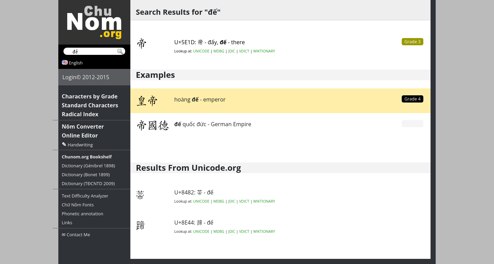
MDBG (218, 51)
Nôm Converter (83, 126)
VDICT (244, 51)
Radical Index (80, 114)
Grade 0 (412, 123)
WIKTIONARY (264, 51)
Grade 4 (412, 99)
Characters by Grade (90, 96)
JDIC (231, 51)
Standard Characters (90, 105)
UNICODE (201, 51)
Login (69, 77)
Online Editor (80, 135)
